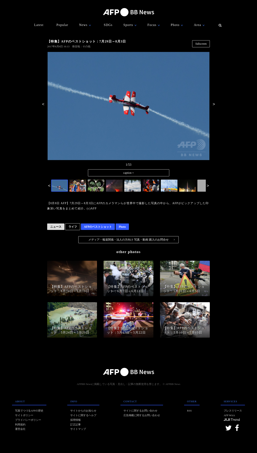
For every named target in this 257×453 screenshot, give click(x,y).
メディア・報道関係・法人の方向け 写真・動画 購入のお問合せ (131, 239)
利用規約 (20, 424)
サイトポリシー (24, 415)
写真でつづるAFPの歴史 (29, 410)
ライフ (72, 226)
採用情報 (75, 419)
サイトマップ (78, 428)
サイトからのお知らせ (83, 410)
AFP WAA (229, 415)
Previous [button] (43, 104)
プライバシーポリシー (28, 419)
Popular (62, 25)
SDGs (108, 25)
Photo (122, 226)
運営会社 (20, 428)
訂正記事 (75, 424)
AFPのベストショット (98, 226)
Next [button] (214, 104)
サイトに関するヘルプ (83, 415)
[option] (128, 106)
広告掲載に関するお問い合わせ (141, 415)
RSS (189, 410)
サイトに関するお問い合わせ (140, 410)
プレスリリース (233, 410)
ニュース (55, 226)
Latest (39, 25)
